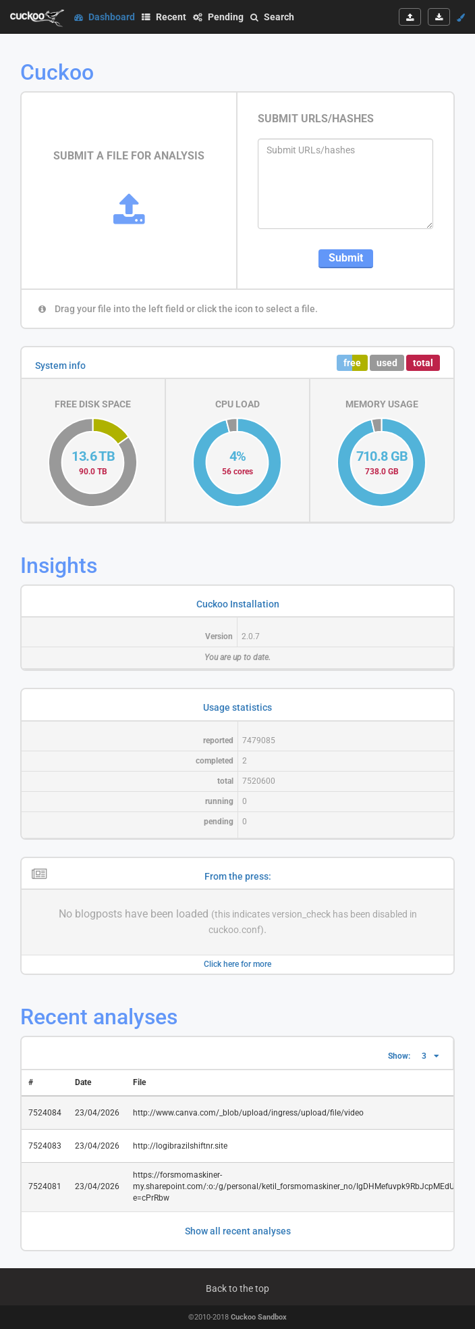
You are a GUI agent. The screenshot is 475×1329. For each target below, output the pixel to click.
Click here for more (237, 964)
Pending (218, 16)
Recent (164, 16)
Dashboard (104, 16)
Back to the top (237, 1288)
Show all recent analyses (238, 1231)
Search (272, 16)
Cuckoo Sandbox (259, 1317)
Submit (346, 257)
